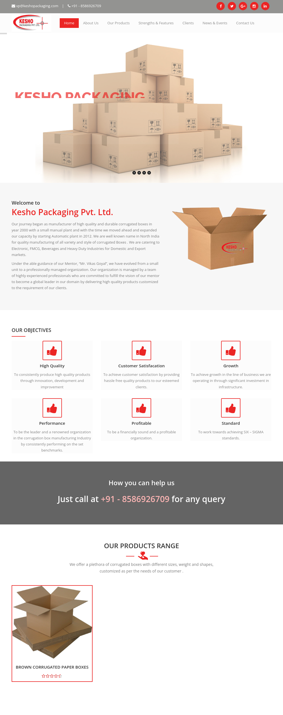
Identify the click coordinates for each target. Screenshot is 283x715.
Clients (188, 22)
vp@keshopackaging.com (35, 5)
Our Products (118, 22)
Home (69, 22)
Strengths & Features (156, 22)
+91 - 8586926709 (84, 5)
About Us (91, 22)
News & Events (215, 22)
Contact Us (245, 22)
